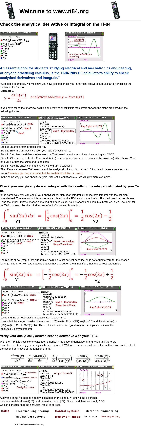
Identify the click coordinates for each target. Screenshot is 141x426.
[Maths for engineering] (102, 411)
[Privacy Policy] (111, 416)
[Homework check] (68, 417)
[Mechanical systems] (31, 417)
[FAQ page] (91, 416)
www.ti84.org (71, 11)
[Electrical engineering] (33, 411)
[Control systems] (67, 411)
